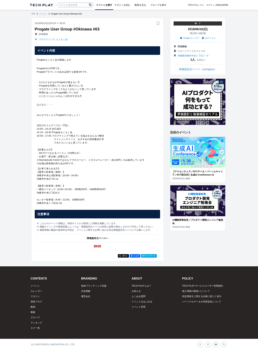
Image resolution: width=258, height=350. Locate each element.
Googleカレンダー (189, 38)
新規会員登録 (222, 5)
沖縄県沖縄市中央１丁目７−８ (193, 55)
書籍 (33, 312)
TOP (33, 14)
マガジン (35, 296)
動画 (33, 307)
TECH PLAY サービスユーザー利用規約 (202, 285)
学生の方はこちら (196, 5)
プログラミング (47, 39)
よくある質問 (138, 296)
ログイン (210, 5)
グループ (35, 317)
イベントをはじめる (142, 301)
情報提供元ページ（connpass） (198, 69)
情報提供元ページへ (97, 238)
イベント (43, 14)
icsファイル (208, 38)
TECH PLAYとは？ (141, 285)
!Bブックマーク (148, 256)
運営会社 (85, 296)
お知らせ (136, 291)
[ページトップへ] (41, 5)
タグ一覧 (35, 328)
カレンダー (36, 291)
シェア (135, 256)
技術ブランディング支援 (93, 285)
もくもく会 (62, 39)
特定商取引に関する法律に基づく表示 (201, 296)
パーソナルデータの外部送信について (201, 301)
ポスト (123, 256)
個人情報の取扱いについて (196, 291)
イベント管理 (138, 307)
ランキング (36, 322)
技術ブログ (36, 301)
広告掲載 (85, 291)
